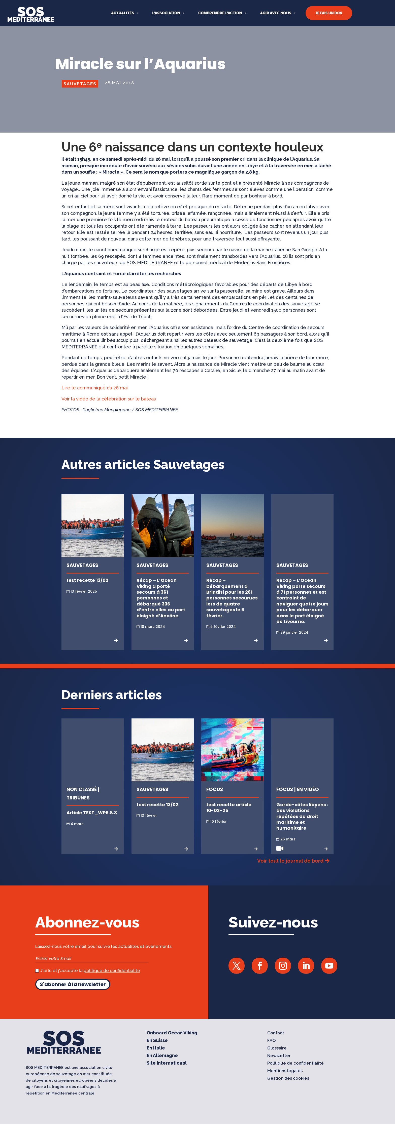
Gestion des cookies (288, 1087)
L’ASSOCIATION (166, 13)
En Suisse (157, 1049)
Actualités (122, 13)
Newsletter (279, 1065)
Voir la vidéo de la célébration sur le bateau (108, 408)
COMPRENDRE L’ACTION (220, 13)
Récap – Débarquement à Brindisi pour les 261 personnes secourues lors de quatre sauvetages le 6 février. (232, 607)
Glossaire (277, 1057)
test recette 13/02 (87, 589)
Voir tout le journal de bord (290, 870)
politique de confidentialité (112, 979)
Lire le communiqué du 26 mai (95, 396)
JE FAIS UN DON (328, 13)
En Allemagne (162, 1065)
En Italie (156, 1057)
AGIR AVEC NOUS (275, 13)
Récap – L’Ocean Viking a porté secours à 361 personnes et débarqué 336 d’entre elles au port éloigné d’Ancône (161, 607)
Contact (275, 1042)
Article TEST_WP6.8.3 (92, 822)
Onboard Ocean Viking (172, 1042)
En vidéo (308, 798)
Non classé (82, 798)
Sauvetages (79, 92)
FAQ (271, 1049)
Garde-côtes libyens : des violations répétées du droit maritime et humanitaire (302, 825)
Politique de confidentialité (295, 1072)
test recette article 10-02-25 (228, 817)
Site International (167, 1072)
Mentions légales (285, 1080)
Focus (214, 798)
